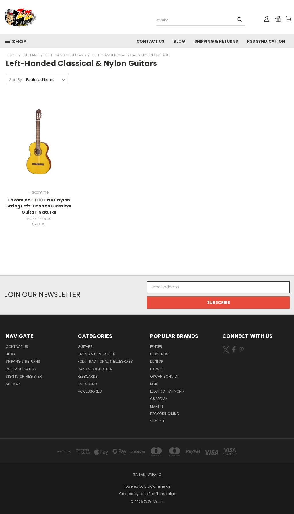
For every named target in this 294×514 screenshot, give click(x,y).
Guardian (159, 398)
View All (157, 421)
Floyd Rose (160, 354)
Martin (156, 406)
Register (34, 376)
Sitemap (13, 383)
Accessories (90, 391)
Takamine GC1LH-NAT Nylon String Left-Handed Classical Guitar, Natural (38, 206)
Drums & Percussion (96, 354)
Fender (156, 346)
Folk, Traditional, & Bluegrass (105, 361)
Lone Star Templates (157, 493)
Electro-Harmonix (167, 391)
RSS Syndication (266, 41)
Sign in (12, 376)
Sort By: (16, 79)
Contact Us (150, 41)
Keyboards (88, 376)
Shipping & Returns (216, 41)
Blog (179, 41)
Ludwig (156, 368)
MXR (153, 383)
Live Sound (87, 383)
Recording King (164, 413)
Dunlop (156, 361)
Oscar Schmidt (164, 376)
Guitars (85, 346)
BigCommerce (157, 486)
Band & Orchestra (95, 368)
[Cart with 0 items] (288, 19)
